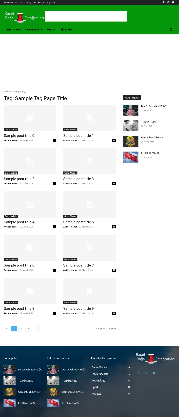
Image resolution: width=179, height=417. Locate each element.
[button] (171, 29)
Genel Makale (11, 129)
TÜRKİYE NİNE (149, 122)
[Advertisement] (89, 60)
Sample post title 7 (78, 265)
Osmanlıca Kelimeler (152, 137)
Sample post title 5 (78, 222)
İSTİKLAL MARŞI (150, 153)
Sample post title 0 (19, 136)
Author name (10, 140)
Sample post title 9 (78, 308)
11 (54, 140)
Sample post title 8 (19, 308)
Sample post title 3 (78, 179)
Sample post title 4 (19, 222)
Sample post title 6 (19, 265)
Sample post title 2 (19, 179)
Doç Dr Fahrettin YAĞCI (153, 106)
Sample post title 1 (78, 136)
